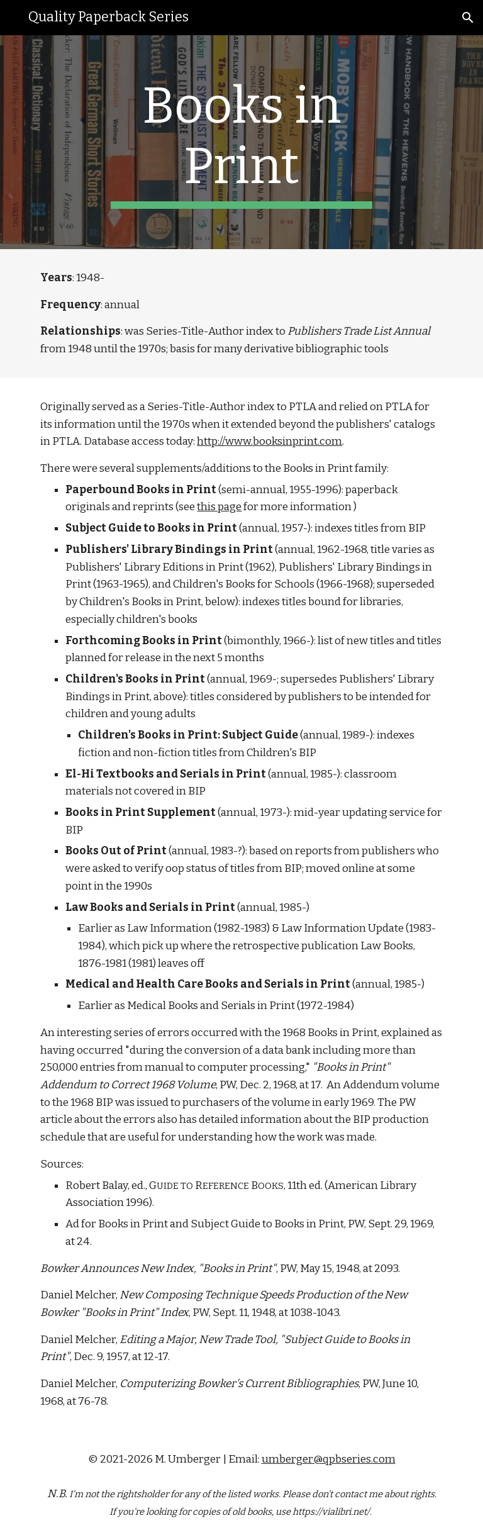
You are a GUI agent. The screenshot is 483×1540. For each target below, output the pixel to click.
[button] (468, 18)
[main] (241, 142)
